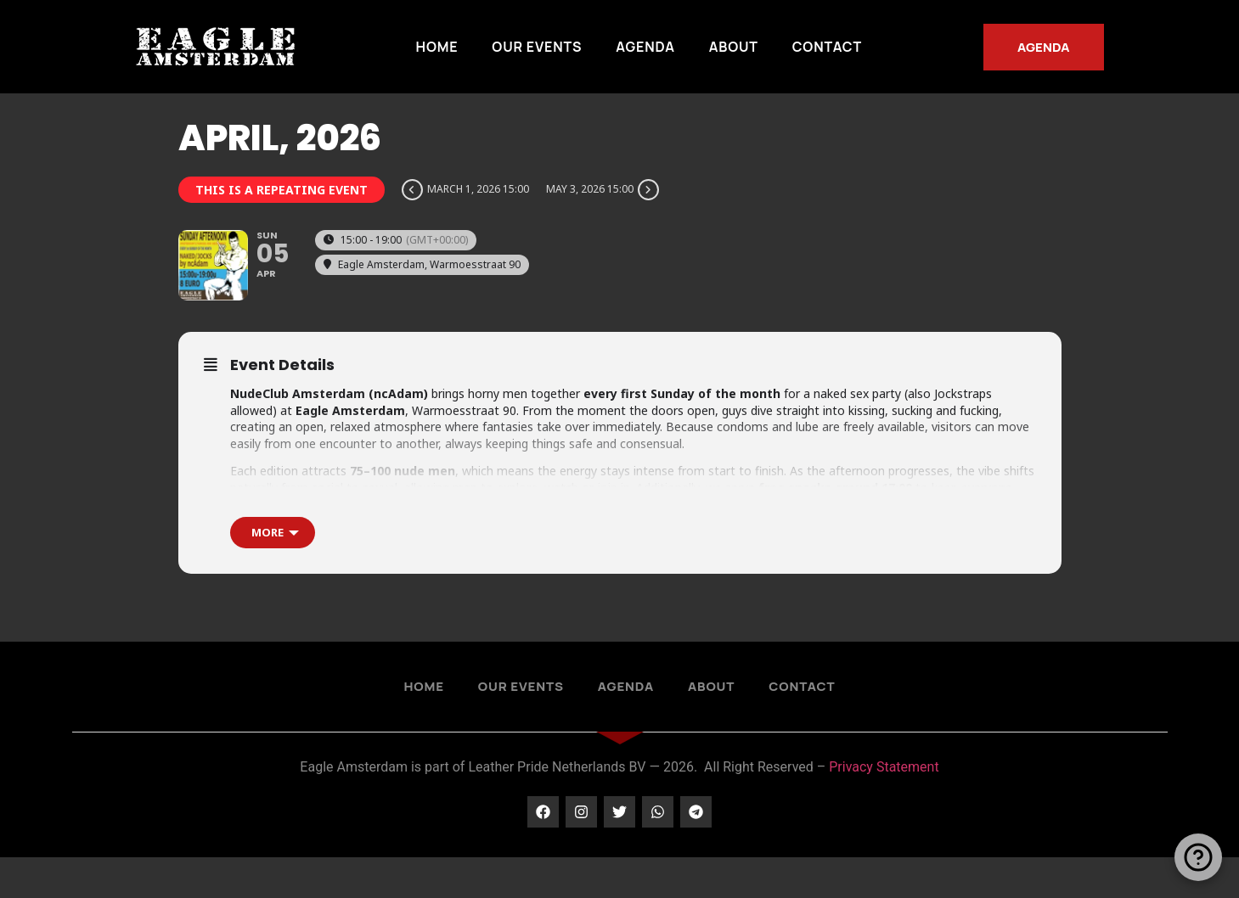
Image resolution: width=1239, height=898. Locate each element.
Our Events (537, 46)
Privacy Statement (883, 808)
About (733, 46)
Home (437, 46)
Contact (827, 46)
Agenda (645, 46)
